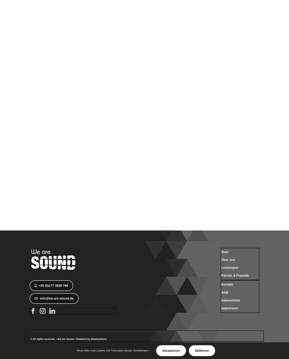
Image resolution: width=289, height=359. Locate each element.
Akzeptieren (171, 350)
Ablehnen (202, 350)
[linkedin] (52, 311)
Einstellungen (142, 350)
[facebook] (33, 311)
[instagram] (43, 311)
